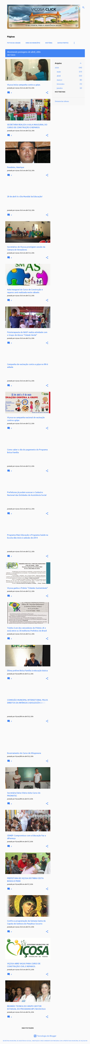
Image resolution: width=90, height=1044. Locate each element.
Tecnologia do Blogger (45, 1036)
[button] (47, 92)
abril (59, 76)
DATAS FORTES (62, 43)
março (59, 80)
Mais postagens (28, 1028)
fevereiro (60, 84)
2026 (57, 68)
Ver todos (11, 55)
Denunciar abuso (62, 101)
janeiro (60, 88)
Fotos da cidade (13, 43)
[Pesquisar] (83, 7)
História (48, 43)
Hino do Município (33, 43)
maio (59, 72)
